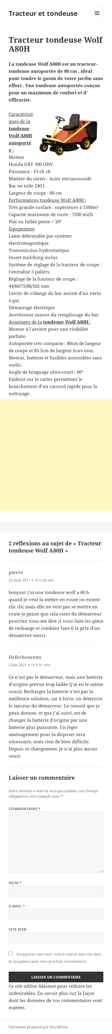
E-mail (17, 906)
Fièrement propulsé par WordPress (38, 1027)
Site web (18, 929)
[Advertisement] (56, 455)
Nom (15, 882)
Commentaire (25, 808)
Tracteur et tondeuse (43, 13)
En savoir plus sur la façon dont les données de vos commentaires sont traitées (55, 1000)
